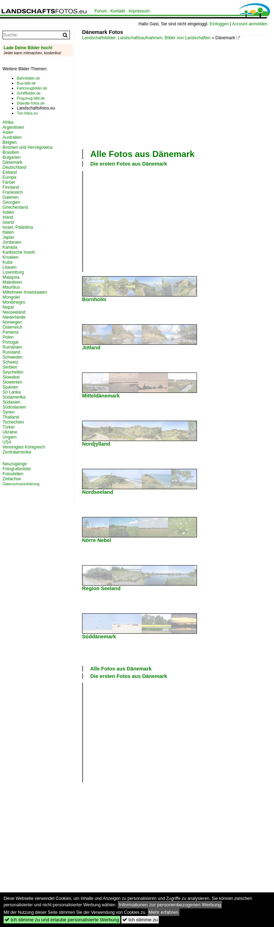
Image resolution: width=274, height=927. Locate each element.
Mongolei (11, 297)
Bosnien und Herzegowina (27, 147)
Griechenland (15, 207)
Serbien (9, 367)
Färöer (8, 182)
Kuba (7, 262)
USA (6, 442)
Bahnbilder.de (28, 78)
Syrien (8, 412)
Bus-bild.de (26, 83)
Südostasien (14, 407)
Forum (101, 11)
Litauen (9, 267)
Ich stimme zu (140, 919)
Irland (7, 217)
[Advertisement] (178, 94)
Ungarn (9, 437)
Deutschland (14, 167)
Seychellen (13, 372)
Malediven (12, 282)
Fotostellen (13, 473)
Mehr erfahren (164, 912)
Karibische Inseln (18, 252)
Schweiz (10, 362)
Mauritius (11, 287)
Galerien (10, 197)
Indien (8, 212)
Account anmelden (249, 23)
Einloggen (219, 23)
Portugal (10, 342)
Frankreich (12, 192)
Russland (11, 352)
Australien (11, 137)
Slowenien (12, 382)
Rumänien (12, 347)
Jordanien (11, 242)
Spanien (10, 387)
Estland (9, 172)
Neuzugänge (14, 463)
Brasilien (10, 152)
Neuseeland (13, 312)
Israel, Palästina (17, 227)
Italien (8, 232)
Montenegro (13, 302)
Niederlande (14, 317)
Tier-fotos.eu (27, 113)
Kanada (9, 247)
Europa (9, 177)
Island (8, 222)
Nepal (8, 307)
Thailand (10, 417)
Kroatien (10, 257)
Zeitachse (11, 478)
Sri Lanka (11, 392)
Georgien (11, 202)
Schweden (12, 357)
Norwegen (12, 322)
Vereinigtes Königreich (23, 447)
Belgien (9, 142)
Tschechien (13, 422)
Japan (8, 237)
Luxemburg (13, 272)
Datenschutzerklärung (21, 484)
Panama (10, 332)
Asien (7, 132)
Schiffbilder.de (29, 93)
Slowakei (11, 377)
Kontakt (118, 11)
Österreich (12, 327)
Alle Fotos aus (142, 154)
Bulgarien (11, 157)
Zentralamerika (16, 452)
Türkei (8, 427)
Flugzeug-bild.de (31, 98)
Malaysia (10, 277)
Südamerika (13, 397)
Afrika (8, 122)
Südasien (11, 402)
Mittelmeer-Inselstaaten (24, 292)
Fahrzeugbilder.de (32, 88)
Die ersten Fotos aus (128, 164)
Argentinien (13, 127)
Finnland (10, 187)
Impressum (138, 11)
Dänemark (12, 162)
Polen (8, 337)
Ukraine (9, 432)
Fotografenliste (16, 468)
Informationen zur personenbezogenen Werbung (170, 904)
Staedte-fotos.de (31, 103)
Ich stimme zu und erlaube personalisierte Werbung (62, 919)
